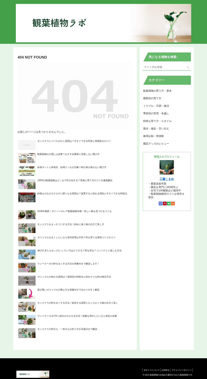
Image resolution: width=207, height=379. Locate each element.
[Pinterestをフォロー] (165, 203)
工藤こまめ (167, 179)
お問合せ (164, 370)
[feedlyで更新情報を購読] (169, 203)
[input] (167, 67)
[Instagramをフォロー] (160, 203)
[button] (187, 67)
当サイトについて (149, 370)
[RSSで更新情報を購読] (173, 203)
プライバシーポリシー (181, 370)
